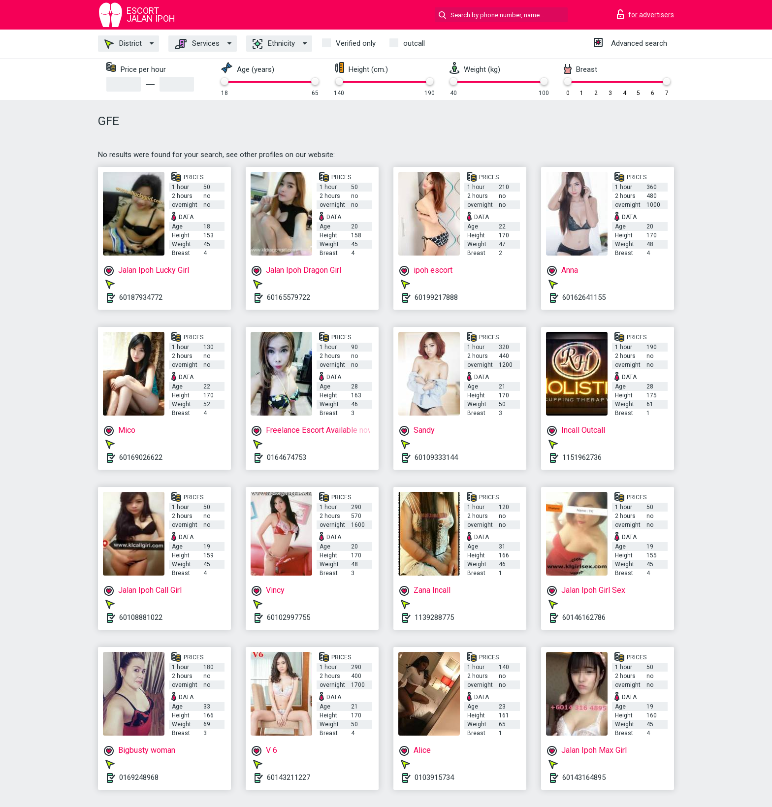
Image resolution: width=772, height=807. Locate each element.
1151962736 (582, 457)
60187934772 (140, 297)
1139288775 (434, 617)
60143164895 (584, 777)
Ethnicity (274, 44)
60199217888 (436, 297)
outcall (414, 43)
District (123, 44)
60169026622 (140, 457)
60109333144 (436, 457)
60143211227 (288, 777)
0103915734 (434, 777)
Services (197, 44)
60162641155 (584, 297)
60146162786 (584, 617)
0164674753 (286, 457)
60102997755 (288, 617)
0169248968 (139, 777)
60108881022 (140, 617)
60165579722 (288, 297)
